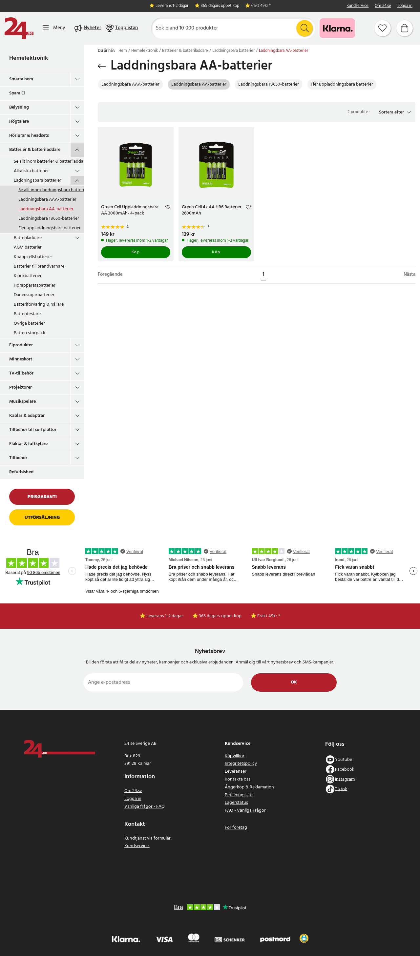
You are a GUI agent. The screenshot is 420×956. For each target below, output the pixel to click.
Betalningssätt (239, 795)
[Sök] (233, 28)
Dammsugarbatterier (34, 295)
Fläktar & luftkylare (28, 444)
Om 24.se (383, 6)
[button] (395, 112)
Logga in (404, 6)
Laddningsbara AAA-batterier (47, 199)
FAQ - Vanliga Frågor (245, 810)
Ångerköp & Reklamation (249, 787)
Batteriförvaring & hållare (39, 304)
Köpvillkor (234, 756)
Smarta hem (21, 79)
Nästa (409, 274)
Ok (294, 682)
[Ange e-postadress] (163, 682)
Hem (122, 51)
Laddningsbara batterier (37, 180)
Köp (136, 252)
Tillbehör (18, 458)
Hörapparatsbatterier (34, 285)
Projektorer (20, 387)
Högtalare (19, 121)
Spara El (17, 93)
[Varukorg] (404, 28)
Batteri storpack (29, 333)
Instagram (345, 779)
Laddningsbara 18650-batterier (48, 218)
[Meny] (54, 28)
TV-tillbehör (21, 373)
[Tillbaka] (102, 66)
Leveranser (235, 771)
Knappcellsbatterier (33, 257)
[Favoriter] (382, 28)
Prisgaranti (42, 496)
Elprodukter (21, 345)
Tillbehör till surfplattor (32, 430)
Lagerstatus (236, 802)
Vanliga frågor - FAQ (144, 806)
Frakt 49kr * (260, 6)
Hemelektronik (28, 58)
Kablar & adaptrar (27, 415)
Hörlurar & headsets (29, 135)
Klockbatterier (28, 276)
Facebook (344, 769)
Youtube (343, 759)
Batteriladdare (28, 238)
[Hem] (19, 28)
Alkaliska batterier (31, 171)
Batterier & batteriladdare (34, 149)
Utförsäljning (42, 517)
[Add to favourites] (168, 208)
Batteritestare (27, 314)
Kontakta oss (237, 779)
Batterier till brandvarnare (39, 266)
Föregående (110, 274)
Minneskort (20, 359)
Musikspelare (22, 401)
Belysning (19, 107)
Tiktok (341, 789)
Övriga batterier (29, 323)
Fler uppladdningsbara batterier (49, 228)
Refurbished (21, 472)
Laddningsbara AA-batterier (46, 209)
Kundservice (357, 6)
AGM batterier (28, 247)
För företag (236, 827)
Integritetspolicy (241, 763)
